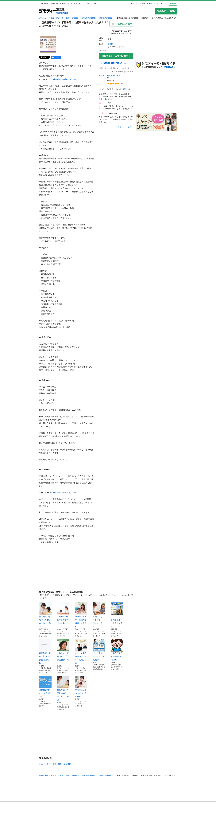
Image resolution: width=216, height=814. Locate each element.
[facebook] (56, 57)
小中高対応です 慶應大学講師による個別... (81, 615)
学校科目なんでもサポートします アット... (99, 615)
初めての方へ (153, 3)
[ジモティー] (47, 11)
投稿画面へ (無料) (166, 11)
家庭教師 (75, 18)
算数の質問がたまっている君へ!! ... (45, 687)
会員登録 (173, 3)
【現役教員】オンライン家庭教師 (99, 650)
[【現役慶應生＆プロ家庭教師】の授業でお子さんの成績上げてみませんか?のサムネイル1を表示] (48, 44)
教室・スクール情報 (47, 764)
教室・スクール (57, 18)
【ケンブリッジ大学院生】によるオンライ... (117, 615)
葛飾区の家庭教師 (106, 18)
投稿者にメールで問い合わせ (116, 56)
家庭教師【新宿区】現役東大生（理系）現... (45, 651)
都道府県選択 (62, 13)
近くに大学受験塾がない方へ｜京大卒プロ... (81, 651)
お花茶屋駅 (121, 47)
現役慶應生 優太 (113, 76)
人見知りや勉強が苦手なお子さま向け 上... (63, 615)
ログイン (163, 3)
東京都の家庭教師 (89, 18)
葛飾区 (110, 44)
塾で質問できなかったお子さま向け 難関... (45, 615)
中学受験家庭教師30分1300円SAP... (117, 650)
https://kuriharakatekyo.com (64, 79)
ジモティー (43, 18)
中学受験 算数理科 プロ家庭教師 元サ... (63, 651)
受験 (68, 18)
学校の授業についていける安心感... (81, 687)
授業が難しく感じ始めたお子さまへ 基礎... (63, 688)
